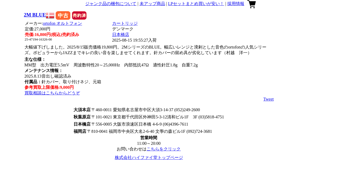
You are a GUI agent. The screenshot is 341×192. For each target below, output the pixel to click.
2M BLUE (35, 15)
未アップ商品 (152, 3)
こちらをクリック (164, 149)
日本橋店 (120, 34)
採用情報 (235, 3)
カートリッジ (125, 23)
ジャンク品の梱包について (110, 3)
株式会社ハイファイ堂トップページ (149, 157)
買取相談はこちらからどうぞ (52, 93)
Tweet (268, 99)
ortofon (62, 23)
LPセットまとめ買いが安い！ (196, 3)
